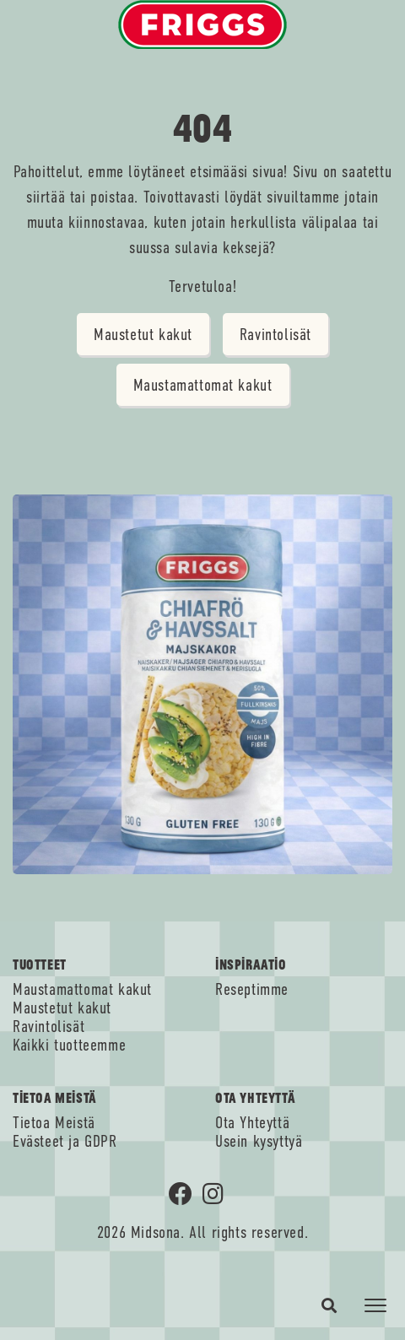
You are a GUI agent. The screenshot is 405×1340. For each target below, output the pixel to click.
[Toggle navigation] (375, 1305)
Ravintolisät (275, 334)
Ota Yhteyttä (252, 1123)
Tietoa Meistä (54, 1123)
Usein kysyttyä (258, 1141)
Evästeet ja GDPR (65, 1141)
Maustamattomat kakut (203, 385)
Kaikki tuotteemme (69, 1045)
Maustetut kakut (143, 334)
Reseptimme (252, 990)
